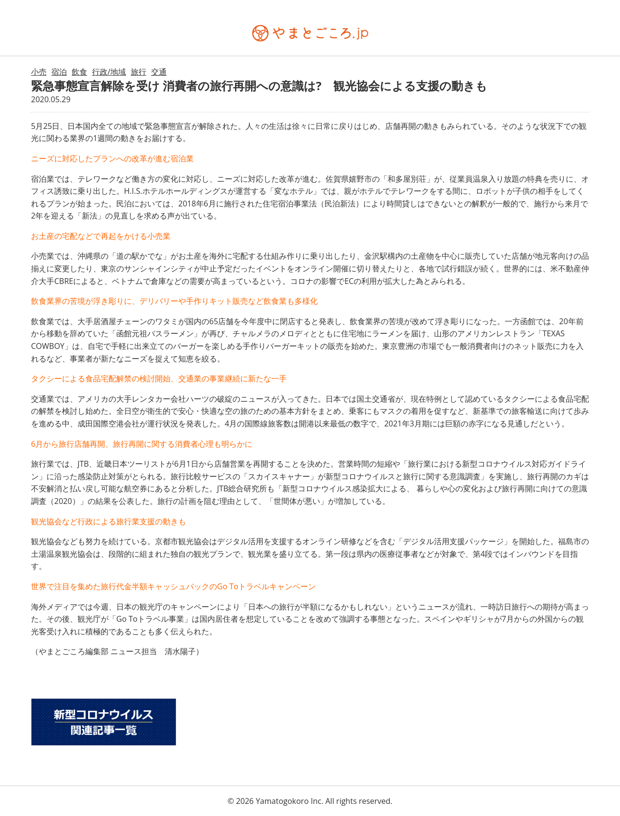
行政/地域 (109, 71)
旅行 (138, 71)
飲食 (79, 71)
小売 (38, 71)
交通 (159, 71)
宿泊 (59, 71)
